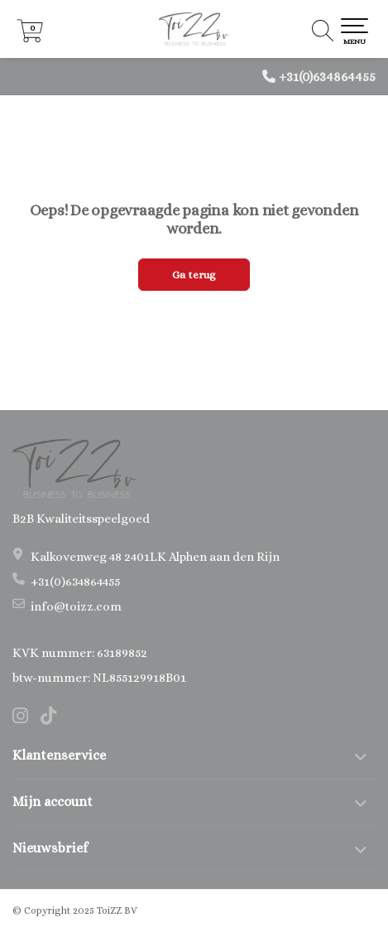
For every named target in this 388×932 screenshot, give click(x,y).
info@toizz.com (76, 606)
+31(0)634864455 (327, 77)
